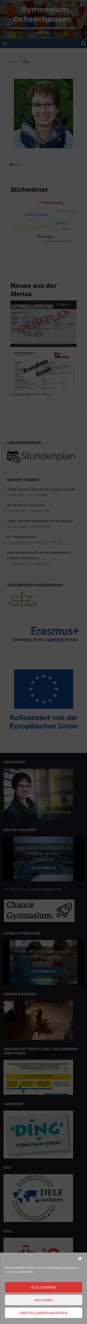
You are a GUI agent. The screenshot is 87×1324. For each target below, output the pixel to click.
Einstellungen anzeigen (43, 1313)
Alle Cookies (43, 1287)
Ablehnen (43, 1300)
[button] (79, 1258)
